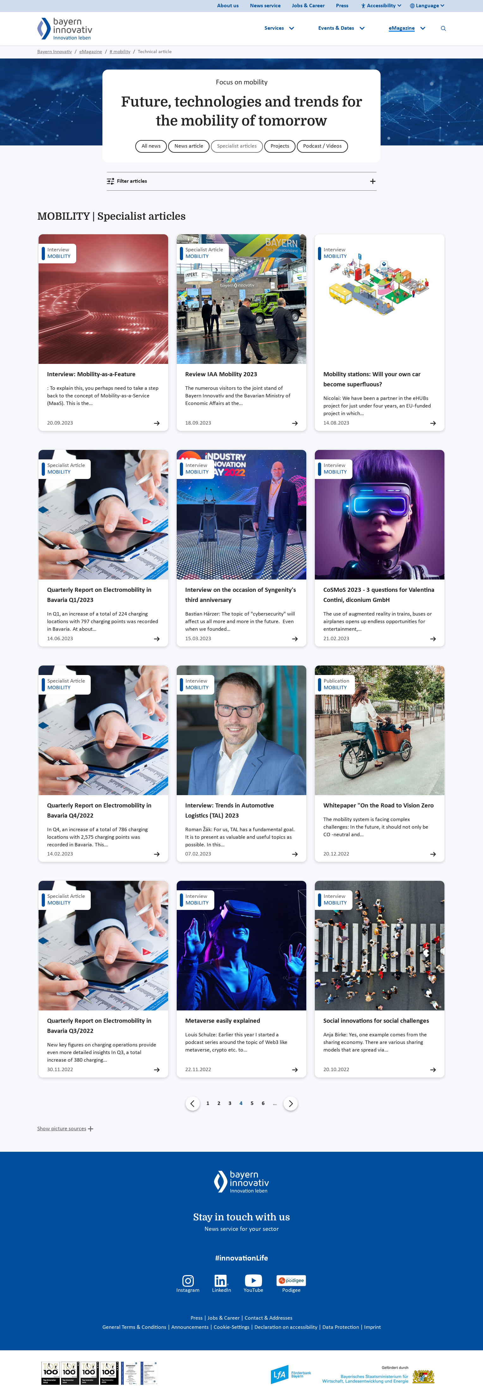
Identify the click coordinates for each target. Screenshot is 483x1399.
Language (424, 6)
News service (265, 6)
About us (228, 6)
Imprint (372, 1327)
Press (342, 6)
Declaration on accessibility (286, 1327)
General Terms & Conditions (135, 1327)
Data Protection (341, 1327)
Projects (280, 146)
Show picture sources (61, 1129)
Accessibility (378, 6)
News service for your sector (242, 1229)
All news (151, 146)
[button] (307, 28)
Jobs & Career (308, 6)
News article (188, 146)
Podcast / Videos (322, 146)
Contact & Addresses (268, 1318)
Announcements (190, 1327)
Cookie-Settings (231, 1327)
